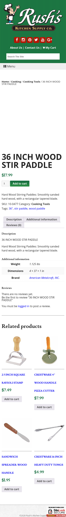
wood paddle (37, 208)
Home (5, 81)
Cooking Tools (31, 81)
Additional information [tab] (41, 219)
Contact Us (32, 47)
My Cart (49, 47)
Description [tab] (14, 219)
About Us (16, 47)
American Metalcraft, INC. (44, 278)
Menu (9, 66)
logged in (23, 306)
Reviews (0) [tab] (13, 225)
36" (11, 208)
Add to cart (20, 183)
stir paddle (20, 208)
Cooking (16, 81)
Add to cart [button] (11, 399)
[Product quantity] (5, 183)
